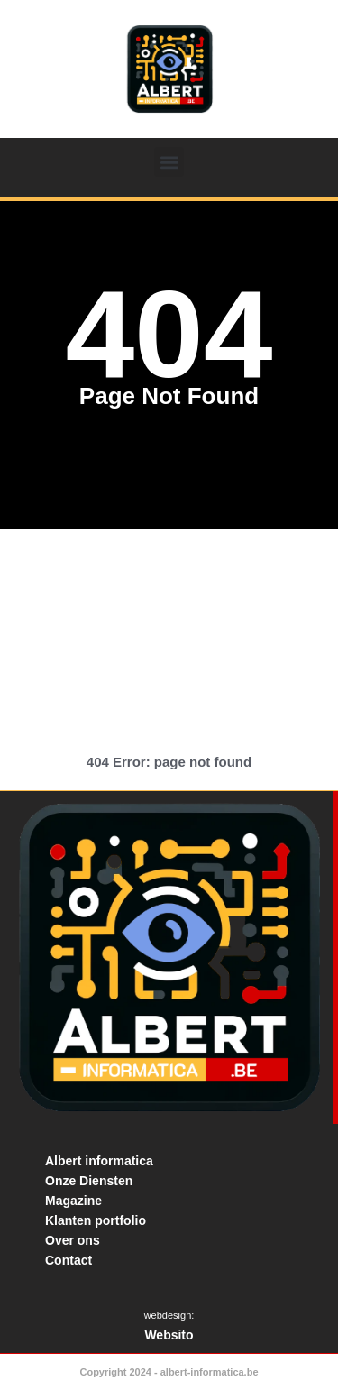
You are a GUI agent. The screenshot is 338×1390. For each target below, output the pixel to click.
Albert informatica (99, 1161)
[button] (169, 162)
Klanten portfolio (95, 1220)
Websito (168, 1335)
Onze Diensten (88, 1181)
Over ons (72, 1240)
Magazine (73, 1200)
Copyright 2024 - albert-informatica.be (168, 1372)
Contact (68, 1260)
